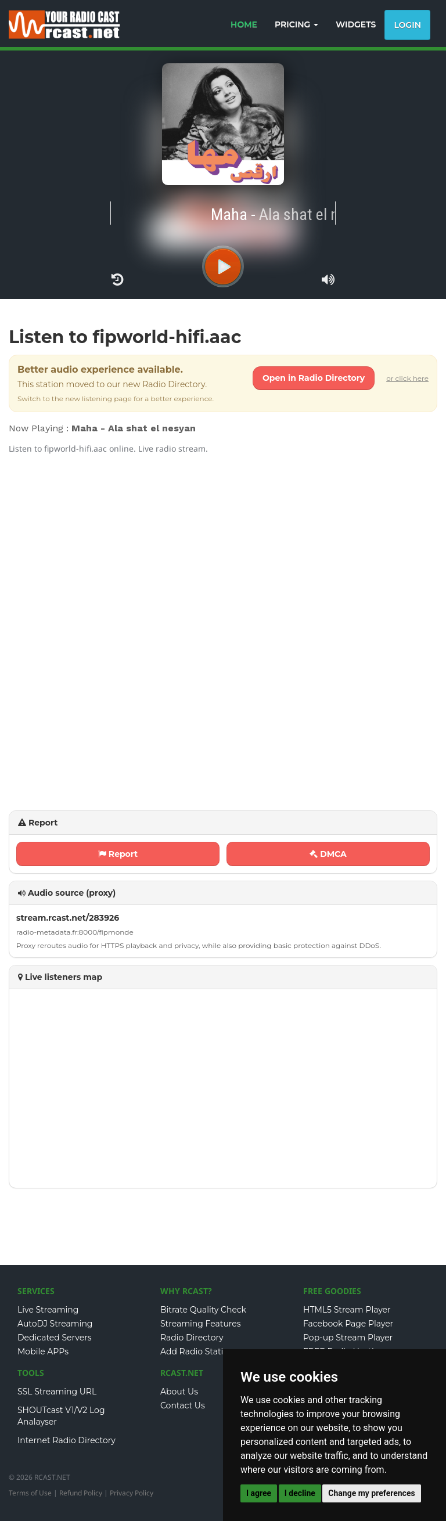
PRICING (296, 24)
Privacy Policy (131, 1493)
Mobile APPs (43, 1351)
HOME (244, 24)
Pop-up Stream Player (348, 1337)
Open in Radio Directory (313, 378)
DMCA (328, 854)
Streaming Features (200, 1323)
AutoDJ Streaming (54, 1323)
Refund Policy (80, 1493)
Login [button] (407, 25)
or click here (407, 378)
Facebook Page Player (348, 1323)
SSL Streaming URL (56, 1391)
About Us (179, 1391)
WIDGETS (356, 24)
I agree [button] (258, 1493)
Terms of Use (30, 1493)
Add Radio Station (197, 1351)
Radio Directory (192, 1337)
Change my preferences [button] (371, 1493)
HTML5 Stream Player (347, 1309)
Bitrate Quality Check (203, 1309)
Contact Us (182, 1405)
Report (118, 854)
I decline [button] (300, 1493)
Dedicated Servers (54, 1337)
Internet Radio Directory (66, 1440)
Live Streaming (47, 1309)
